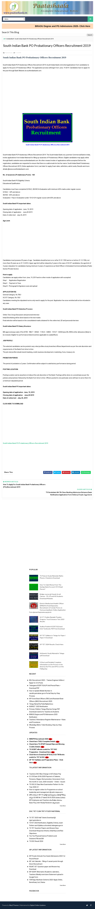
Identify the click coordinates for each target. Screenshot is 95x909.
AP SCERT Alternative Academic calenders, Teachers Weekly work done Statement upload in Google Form (46, 874)
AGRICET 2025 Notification (38, 706)
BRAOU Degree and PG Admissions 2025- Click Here (66, 26)
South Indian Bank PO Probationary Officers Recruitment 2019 (25, 448)
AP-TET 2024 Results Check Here (51, 644)
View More (63, 805)
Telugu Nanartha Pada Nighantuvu (41, 704)
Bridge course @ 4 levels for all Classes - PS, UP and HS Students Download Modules (51, 596)
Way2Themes (14, 905)
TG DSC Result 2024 (36, 841)
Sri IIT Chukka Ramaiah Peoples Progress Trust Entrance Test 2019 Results (52, 619)
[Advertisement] (47, 98)
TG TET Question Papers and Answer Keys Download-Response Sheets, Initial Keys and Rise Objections (46, 830)
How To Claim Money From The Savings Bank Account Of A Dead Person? (51, 587)
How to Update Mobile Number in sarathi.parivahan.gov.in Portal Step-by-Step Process (44, 693)
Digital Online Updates (38, 905)
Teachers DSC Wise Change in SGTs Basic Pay (45, 774)
